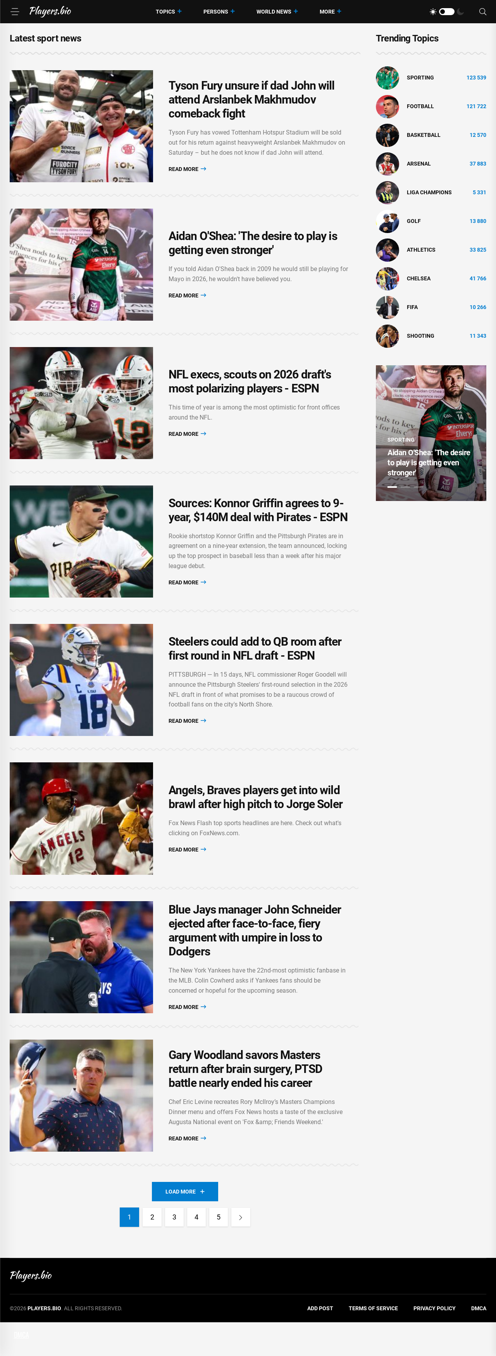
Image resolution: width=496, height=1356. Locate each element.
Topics (165, 12)
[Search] (482, 12)
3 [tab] (418, 487)
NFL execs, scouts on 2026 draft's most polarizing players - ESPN (250, 392)
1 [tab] (392, 487)
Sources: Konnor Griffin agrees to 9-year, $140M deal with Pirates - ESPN (258, 525)
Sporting (420, 77)
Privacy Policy (434, 1342)
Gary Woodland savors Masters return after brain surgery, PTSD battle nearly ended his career (245, 1100)
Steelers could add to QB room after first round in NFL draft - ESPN (255, 667)
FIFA (412, 307)
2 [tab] (405, 487)
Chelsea (419, 278)
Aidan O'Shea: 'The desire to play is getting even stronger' (253, 249)
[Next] (242, 1251)
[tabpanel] (431, 433)
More (327, 12)
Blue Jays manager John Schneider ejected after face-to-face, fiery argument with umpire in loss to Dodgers (255, 958)
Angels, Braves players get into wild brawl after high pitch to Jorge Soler (256, 820)
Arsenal (419, 164)
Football (420, 106)
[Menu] (15, 12)
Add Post (320, 1342)
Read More (187, 171)
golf (414, 221)
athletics (421, 250)
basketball (424, 135)
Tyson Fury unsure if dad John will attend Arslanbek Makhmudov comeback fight (251, 102)
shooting (420, 336)
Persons (215, 12)
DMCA (478, 1342)
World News (274, 12)
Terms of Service (373, 1342)
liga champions (429, 192)
